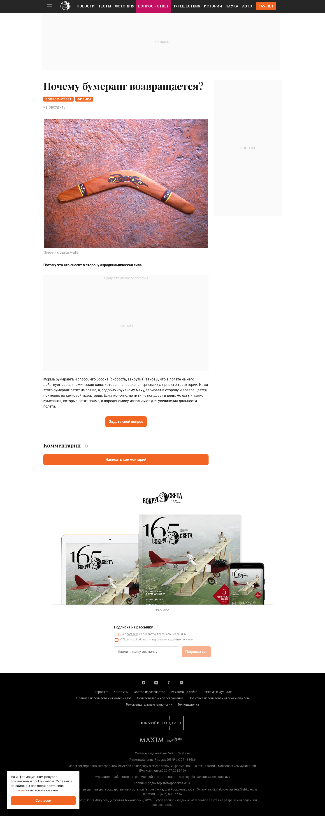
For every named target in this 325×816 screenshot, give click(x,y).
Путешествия (186, 6)
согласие (18, 790)
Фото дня (125, 6)
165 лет (266, 6)
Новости (86, 6)
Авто (247, 6)
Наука (232, 6)
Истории (213, 6)
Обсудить (54, 107)
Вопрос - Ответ (153, 6)
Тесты (104, 6)
